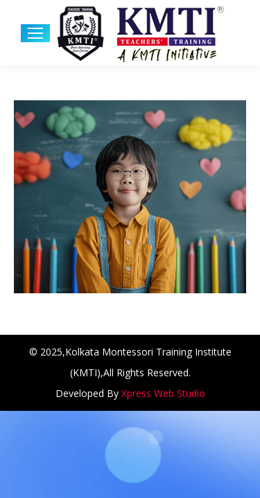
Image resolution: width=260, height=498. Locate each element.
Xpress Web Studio (163, 393)
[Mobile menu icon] (35, 33)
